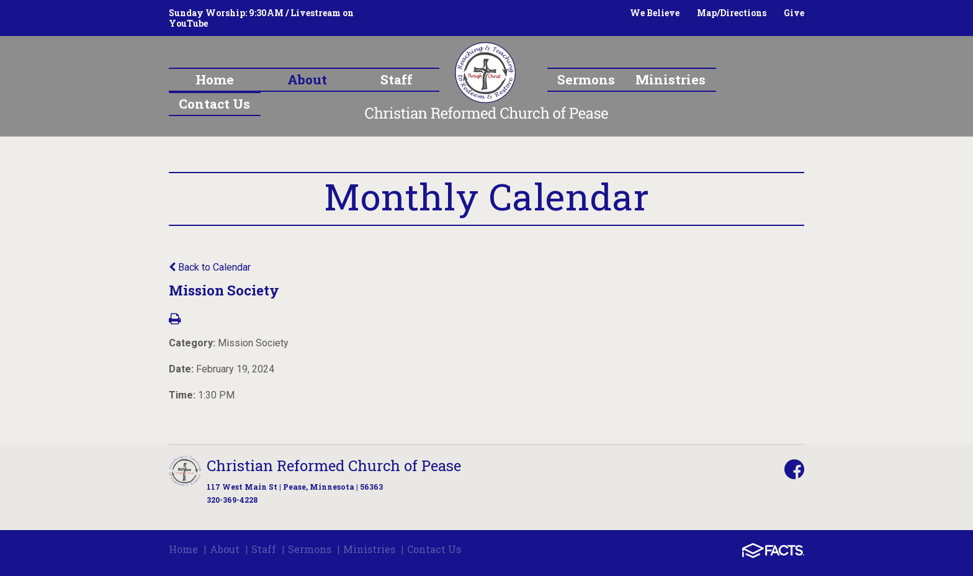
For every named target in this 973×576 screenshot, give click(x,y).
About (225, 549)
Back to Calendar (210, 267)
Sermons (309, 549)
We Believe (654, 13)
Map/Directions (731, 13)
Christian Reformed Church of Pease (334, 465)
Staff (263, 549)
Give (794, 13)
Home (183, 549)
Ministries (369, 549)
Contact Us (434, 549)
